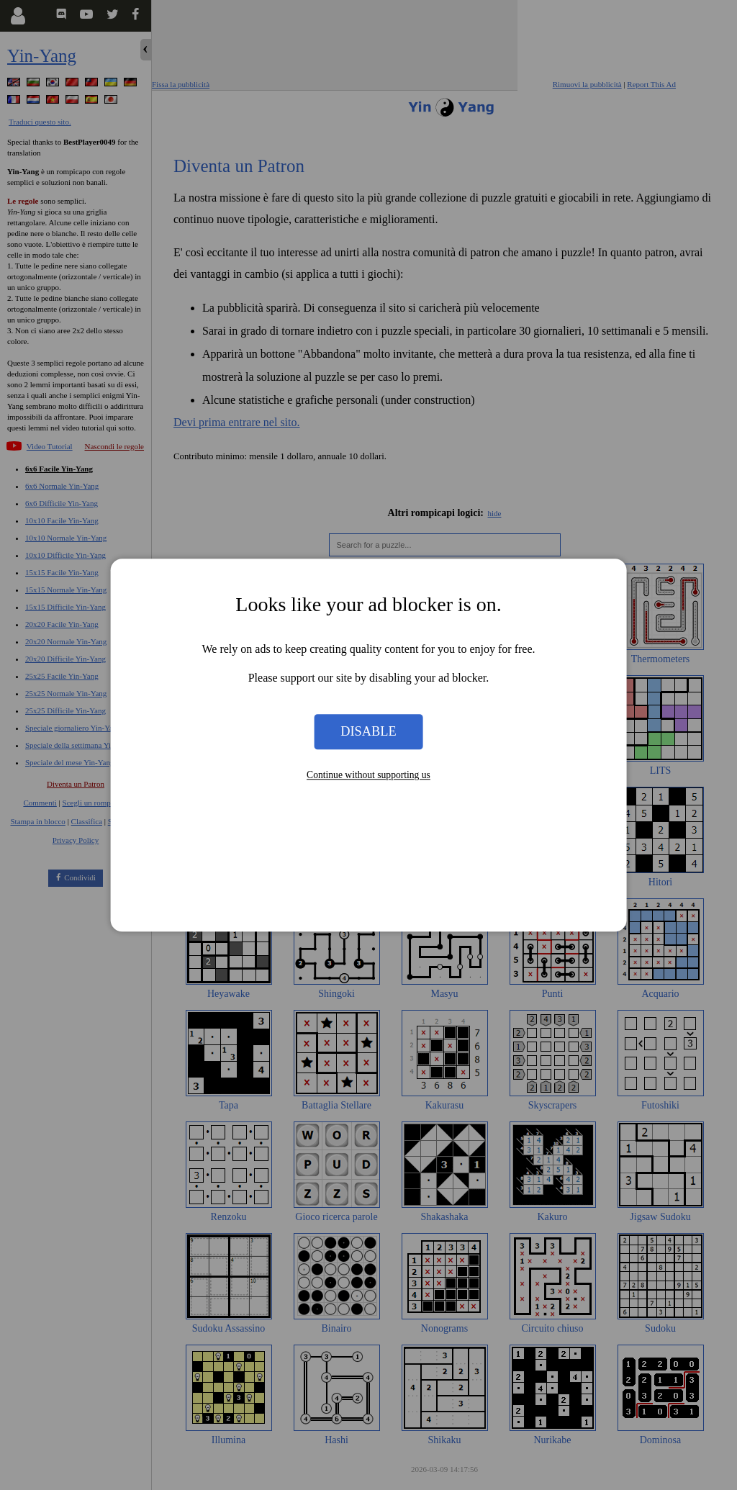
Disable (368, 731)
